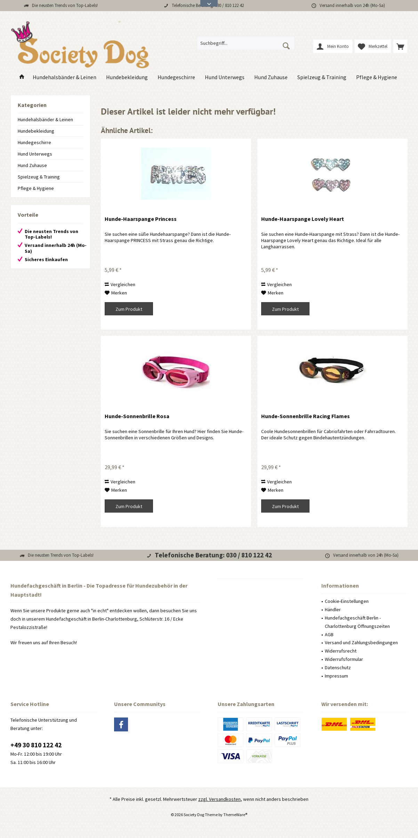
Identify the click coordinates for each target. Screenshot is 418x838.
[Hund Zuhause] (270, 77)
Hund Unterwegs (35, 154)
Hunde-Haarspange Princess (141, 218)
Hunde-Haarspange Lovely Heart (302, 218)
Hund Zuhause (32, 165)
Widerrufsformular (344, 659)
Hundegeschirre (34, 142)
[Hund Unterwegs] (224, 77)
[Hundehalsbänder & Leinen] (64, 77)
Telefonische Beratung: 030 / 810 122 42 (213, 555)
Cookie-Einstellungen (347, 601)
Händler (333, 609)
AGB (329, 634)
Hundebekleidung (36, 131)
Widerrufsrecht (340, 651)
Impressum (336, 676)
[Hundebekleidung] (127, 77)
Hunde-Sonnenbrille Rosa (137, 416)
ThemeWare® (235, 814)
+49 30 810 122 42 (36, 745)
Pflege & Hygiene (36, 188)
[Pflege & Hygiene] (376, 77)
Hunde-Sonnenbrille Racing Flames (305, 416)
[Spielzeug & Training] (321, 77)
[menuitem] (400, 46)
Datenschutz (338, 667)
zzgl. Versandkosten (219, 799)
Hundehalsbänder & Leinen (45, 119)
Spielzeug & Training (39, 177)
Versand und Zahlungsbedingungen (361, 642)
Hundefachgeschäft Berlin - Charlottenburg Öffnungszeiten (357, 622)
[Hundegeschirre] (176, 77)
